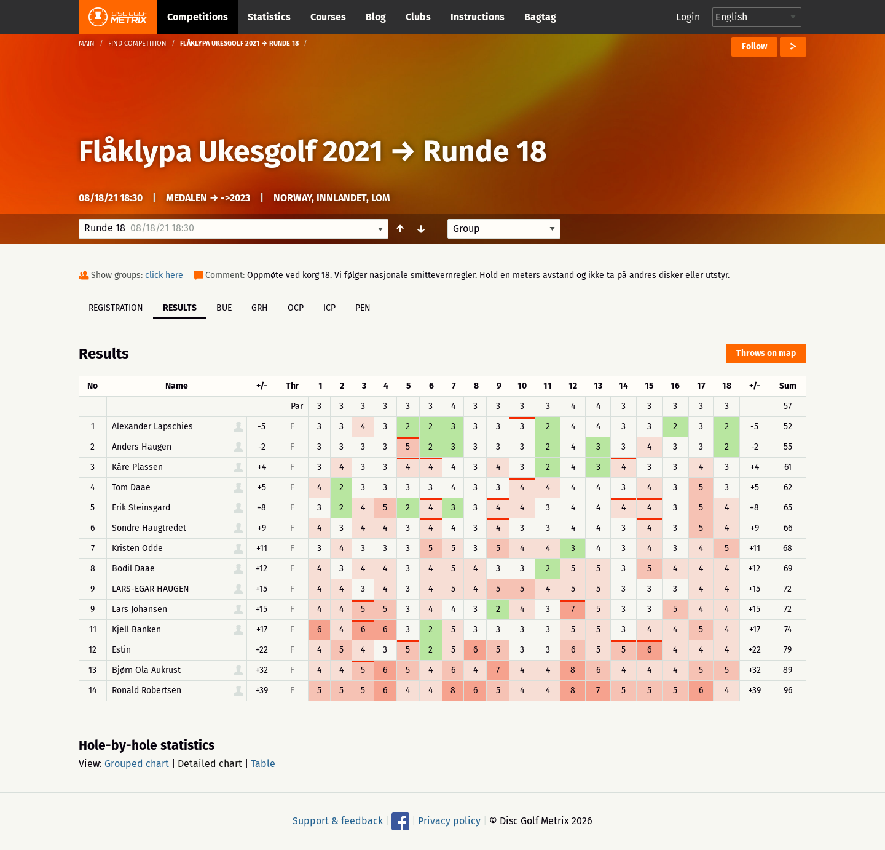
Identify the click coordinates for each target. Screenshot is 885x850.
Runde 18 (485, 151)
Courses (328, 17)
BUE (224, 308)
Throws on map (766, 353)
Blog (376, 17)
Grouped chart (136, 763)
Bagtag (540, 17)
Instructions (477, 17)
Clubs (418, 17)
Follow (754, 46)
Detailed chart (210, 763)
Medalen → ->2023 (208, 198)
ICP (329, 308)
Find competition (137, 43)
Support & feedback (338, 821)
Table (263, 763)
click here (164, 275)
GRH (259, 308)
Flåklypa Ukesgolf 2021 (231, 151)
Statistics (269, 17)
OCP (296, 308)
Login (688, 17)
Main (87, 43)
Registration (115, 308)
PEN (363, 308)
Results (180, 308)
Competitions (197, 17)
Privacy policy (449, 821)
